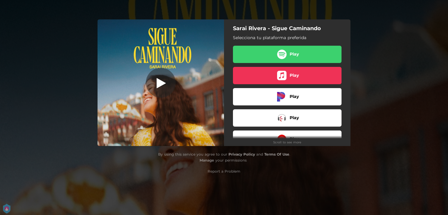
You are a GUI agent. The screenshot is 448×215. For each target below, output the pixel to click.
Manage (207, 160)
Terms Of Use (276, 154)
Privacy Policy (241, 154)
